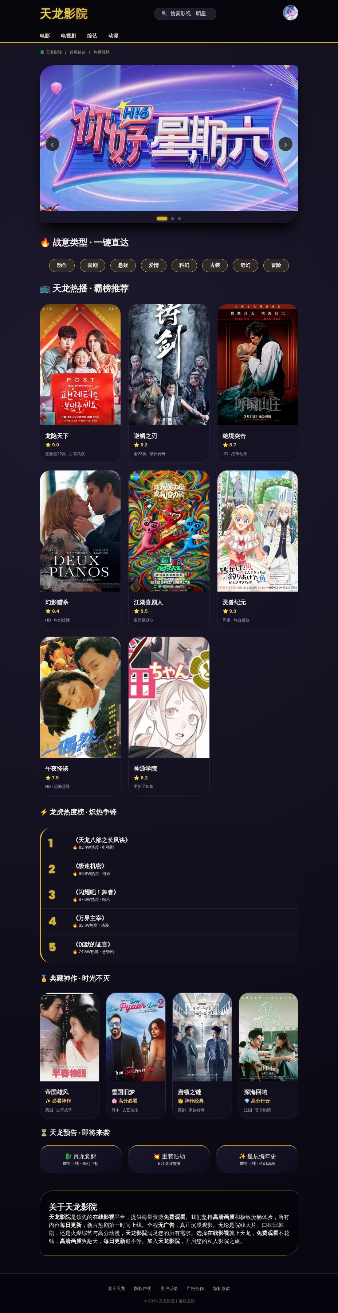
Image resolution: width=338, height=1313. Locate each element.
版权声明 (143, 1288)
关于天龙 (116, 1288)
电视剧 (68, 35)
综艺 (92, 35)
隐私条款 (221, 1288)
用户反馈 (169, 1288)
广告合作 (195, 1288)
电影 (45, 35)
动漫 (113, 35)
